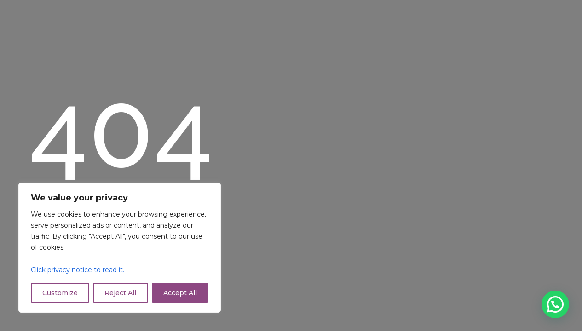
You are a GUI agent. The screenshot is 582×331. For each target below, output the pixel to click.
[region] (119, 248)
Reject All (120, 293)
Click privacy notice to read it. (77, 270)
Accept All (180, 293)
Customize (60, 293)
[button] (555, 304)
